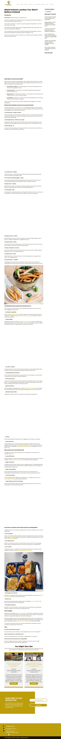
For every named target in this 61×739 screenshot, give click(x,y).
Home (18, 4)
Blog (47, 4)
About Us (21, 4)
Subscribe (38, 705)
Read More (13, 683)
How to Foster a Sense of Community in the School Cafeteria (50, 48)
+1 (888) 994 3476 (10, 726)
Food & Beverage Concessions (39, 4)
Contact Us (51, 4)
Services (26, 4)
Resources (31, 4)
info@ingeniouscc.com (11, 728)
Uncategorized (48, 11)
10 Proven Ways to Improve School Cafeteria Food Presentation (50, 18)
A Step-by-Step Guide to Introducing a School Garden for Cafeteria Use (50, 30)
